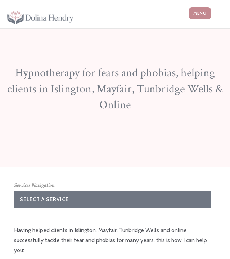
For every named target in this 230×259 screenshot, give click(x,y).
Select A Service (44, 199)
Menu (200, 13)
